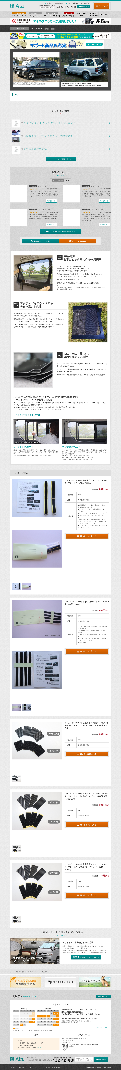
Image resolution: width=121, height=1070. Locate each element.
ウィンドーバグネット (34, 972)
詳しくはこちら (42, 1047)
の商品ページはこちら (85, 957)
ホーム (12, 972)
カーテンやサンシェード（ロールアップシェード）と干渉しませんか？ (44, 123)
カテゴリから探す (21, 972)
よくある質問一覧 (61, 159)
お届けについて (100, 1027)
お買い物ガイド (60, 3)
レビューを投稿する (79, 241)
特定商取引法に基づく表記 (53, 1067)
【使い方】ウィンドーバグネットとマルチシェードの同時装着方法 (42, 136)
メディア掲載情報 (73, 3)
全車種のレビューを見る (42, 241)
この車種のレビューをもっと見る (62, 231)
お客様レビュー (85, 3)
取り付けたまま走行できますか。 (30, 149)
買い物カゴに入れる (88, 536)
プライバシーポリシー (36, 1067)
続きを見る (50, 201)
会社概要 (49, 3)
